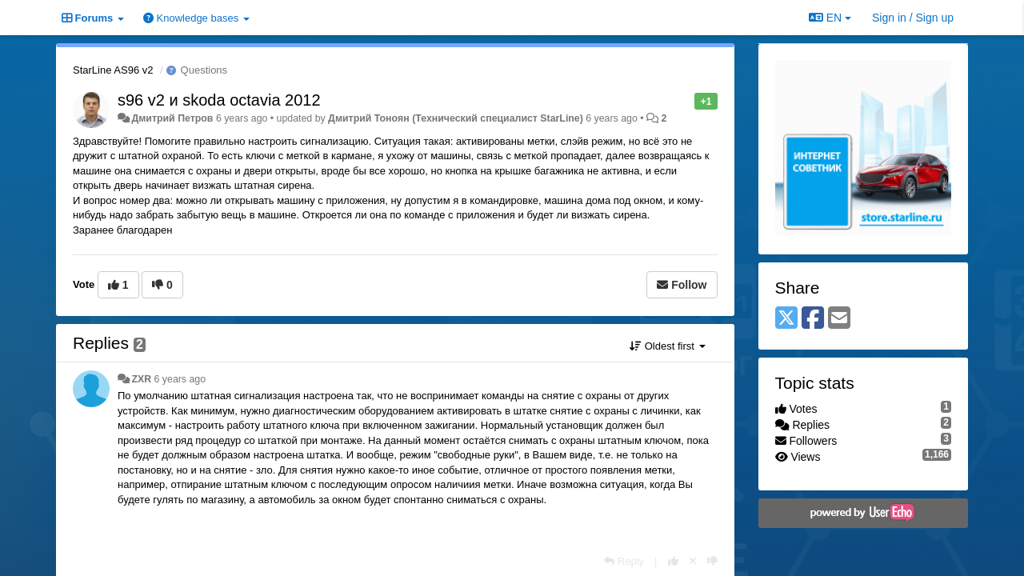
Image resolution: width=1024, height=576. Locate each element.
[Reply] (624, 561)
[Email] (839, 319)
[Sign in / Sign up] (913, 17)
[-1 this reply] (712, 561)
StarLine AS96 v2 (113, 70)
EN (830, 17)
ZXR (141, 379)
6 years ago (180, 379)
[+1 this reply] (673, 561)
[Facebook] (813, 319)
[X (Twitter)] (786, 319)
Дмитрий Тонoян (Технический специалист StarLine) (455, 118)
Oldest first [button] (667, 346)
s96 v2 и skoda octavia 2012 (219, 100)
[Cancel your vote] (693, 561)
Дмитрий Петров (172, 118)
